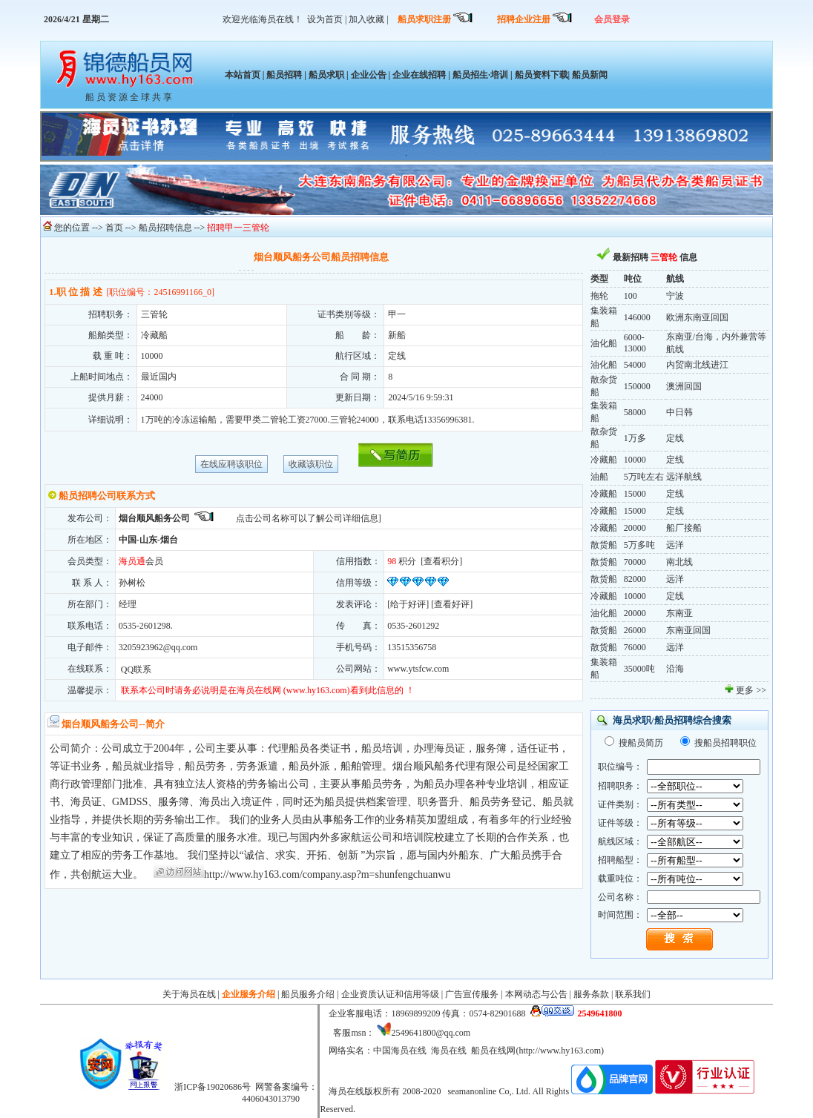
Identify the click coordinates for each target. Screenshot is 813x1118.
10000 (635, 459)
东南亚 (679, 613)
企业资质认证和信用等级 (390, 994)
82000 (635, 579)
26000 (635, 630)
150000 (637, 386)
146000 (637, 317)
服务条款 (591, 994)
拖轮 (599, 296)
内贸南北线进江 (697, 365)
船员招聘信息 (165, 227)
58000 (635, 412)
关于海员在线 (189, 994)
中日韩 (679, 412)
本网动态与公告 (536, 994)
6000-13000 (635, 343)
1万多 (635, 438)
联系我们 (633, 994)
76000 (635, 647)
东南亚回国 (688, 630)
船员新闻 (589, 75)
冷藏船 (603, 459)
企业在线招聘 (419, 75)
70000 (635, 562)
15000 (635, 494)
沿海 (675, 669)
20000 (635, 528)
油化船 (603, 343)
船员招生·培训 (480, 75)
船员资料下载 (541, 75)
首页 (114, 227)
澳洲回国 (684, 386)
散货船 (603, 545)
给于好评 (408, 604)
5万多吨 (639, 545)
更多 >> (751, 690)
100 (630, 296)
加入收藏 (366, 19)
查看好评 (452, 604)
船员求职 (326, 75)
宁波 (675, 296)
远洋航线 (684, 477)
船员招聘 (284, 75)
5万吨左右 (644, 477)
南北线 (679, 562)
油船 (599, 477)
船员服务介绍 (308, 994)
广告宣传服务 (471, 994)
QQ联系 (135, 669)
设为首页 (325, 19)
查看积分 (441, 561)
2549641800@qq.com (430, 1033)
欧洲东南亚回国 (697, 317)
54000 (635, 365)
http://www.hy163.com (560, 1050)
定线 (675, 438)
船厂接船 (684, 528)
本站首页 (242, 75)
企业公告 (368, 75)
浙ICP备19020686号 (212, 1087)
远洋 (675, 545)
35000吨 (639, 669)
